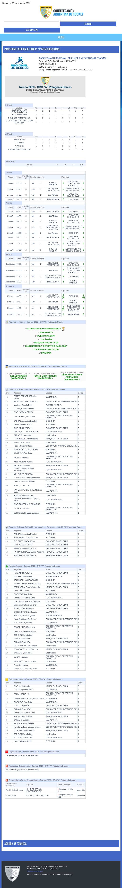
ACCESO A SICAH (32, 29)
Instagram (119, 3)
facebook (106, 3)
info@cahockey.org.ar (35, 871)
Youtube (115, 3)
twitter (110, 3)
